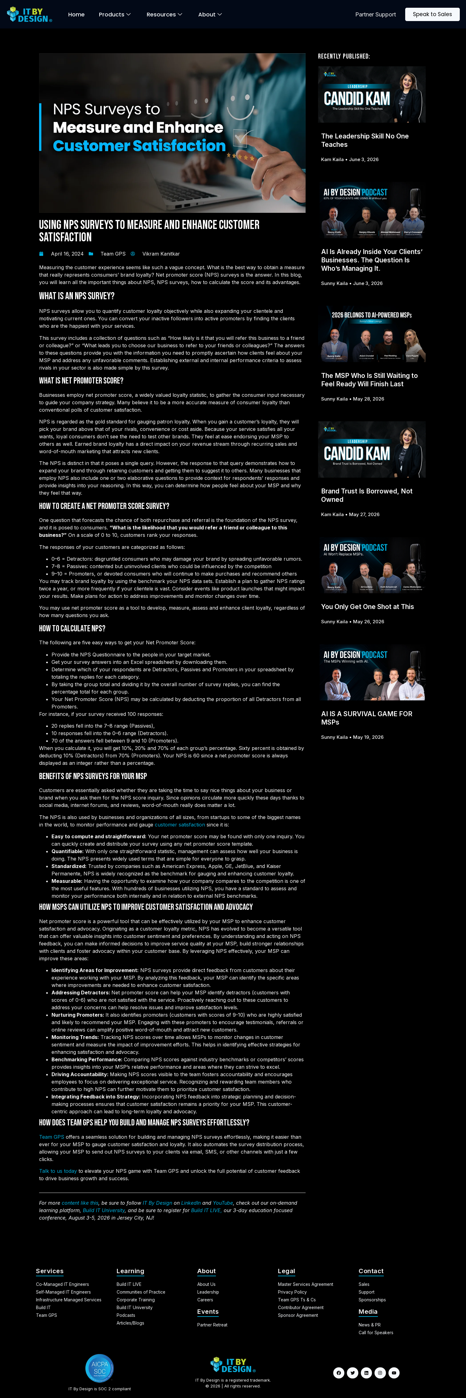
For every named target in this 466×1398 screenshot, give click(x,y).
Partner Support (375, 14)
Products (115, 14)
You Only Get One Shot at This (367, 607)
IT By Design (157, 1203)
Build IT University (104, 1210)
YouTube (223, 1203)
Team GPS (113, 254)
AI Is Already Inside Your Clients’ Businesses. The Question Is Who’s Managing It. (372, 260)
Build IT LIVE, (206, 1210)
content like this (80, 1203)
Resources (164, 14)
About (210, 14)
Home (76, 14)
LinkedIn (191, 1203)
